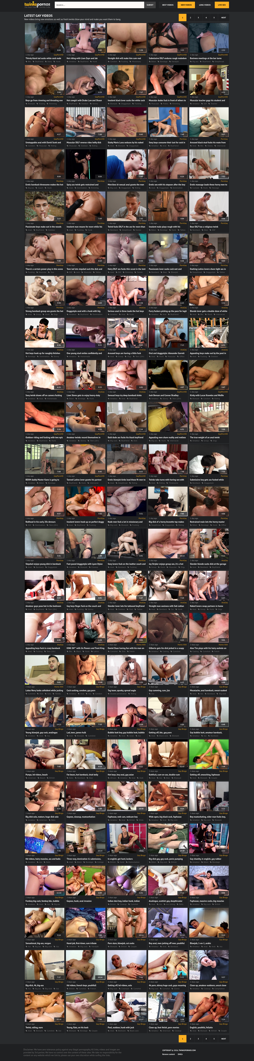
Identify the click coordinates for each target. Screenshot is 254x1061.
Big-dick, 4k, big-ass (35, 985)
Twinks (140, 272)
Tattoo (182, 230)
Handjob (175, 61)
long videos (205, 5)
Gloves (177, 988)
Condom (113, 61)
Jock (78, 272)
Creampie (125, 988)
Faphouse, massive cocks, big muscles (207, 901)
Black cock (163, 735)
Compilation (220, 988)
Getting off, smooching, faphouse (205, 774)
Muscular (155, 103)
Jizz (152, 693)
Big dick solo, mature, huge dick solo (42, 816)
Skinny (95, 103)
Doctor (138, 230)
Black (209, 314)
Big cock (113, 188)
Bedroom (122, 1030)
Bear (206, 230)
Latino (96, 651)
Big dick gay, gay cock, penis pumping (166, 859)
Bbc (29, 61)
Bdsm (153, 61)
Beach (42, 778)
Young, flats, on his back (77, 1027)
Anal (112, 145)
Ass (89, 693)
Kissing (42, 103)
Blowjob (31, 103)
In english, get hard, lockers (120, 859)
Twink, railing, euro (34, 1027)
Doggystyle (126, 103)
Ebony (210, 145)
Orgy (56, 314)
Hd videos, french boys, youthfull (81, 985)
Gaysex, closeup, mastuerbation (81, 816)
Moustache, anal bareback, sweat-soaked (208, 690)
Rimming (53, 103)
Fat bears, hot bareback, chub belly (82, 774)
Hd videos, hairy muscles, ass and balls (43, 859)
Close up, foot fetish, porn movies (164, 1027)
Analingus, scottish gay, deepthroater (165, 901)
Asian (131, 735)
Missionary (136, 61)
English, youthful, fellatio (201, 1027)
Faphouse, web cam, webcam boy (123, 816)
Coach (40, 188)
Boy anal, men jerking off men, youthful (167, 943)
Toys (52, 272)
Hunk (58, 61)
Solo (49, 693)
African (113, 778)
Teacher (214, 103)
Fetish (132, 651)
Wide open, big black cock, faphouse (165, 816)
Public (165, 103)
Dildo (141, 820)
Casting (166, 651)
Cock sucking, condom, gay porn (81, 690)
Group (38, 314)
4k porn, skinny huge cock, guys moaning (167, 985)
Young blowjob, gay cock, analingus (42, 732)
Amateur (72, 61)
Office (182, 356)
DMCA (180, 1054)
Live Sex (222, 5)
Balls (71, 778)
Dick (135, 440)
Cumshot (114, 651)
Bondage (164, 61)
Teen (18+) (139, 356)
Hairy (50, 61)
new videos (186, 5)
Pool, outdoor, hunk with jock (121, 1027)
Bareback (114, 230)
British (52, 778)
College (100, 862)
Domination (82, 188)
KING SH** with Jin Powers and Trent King (85, 648)
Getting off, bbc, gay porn (160, 732)
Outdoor (84, 103)
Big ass (195, 61)
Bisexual (177, 778)
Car (172, 609)
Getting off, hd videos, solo (120, 985)
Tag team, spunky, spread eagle (122, 690)
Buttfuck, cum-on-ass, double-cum (164, 774)
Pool (131, 609)
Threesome (173, 483)
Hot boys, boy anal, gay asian (121, 774)
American (32, 778)
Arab (141, 778)
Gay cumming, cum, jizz (159, 690)
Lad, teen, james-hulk (76, 732)
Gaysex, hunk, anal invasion (79, 901)
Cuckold (196, 188)
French (93, 988)
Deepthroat (219, 61)
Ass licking (170, 904)
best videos (167, 5)
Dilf (205, 103)
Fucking (124, 61)
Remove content (168, 1054)
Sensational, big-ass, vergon (38, 943)
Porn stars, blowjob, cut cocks (121, 943)
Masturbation (134, 862)
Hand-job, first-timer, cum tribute (82, 943)
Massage (215, 188)
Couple (214, 778)
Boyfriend (39, 61)
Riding (53, 145)
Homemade (85, 356)
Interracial (221, 145)
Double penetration (118, 693)
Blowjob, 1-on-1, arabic (200, 943)
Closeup (94, 567)
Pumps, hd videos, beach (37, 774)
